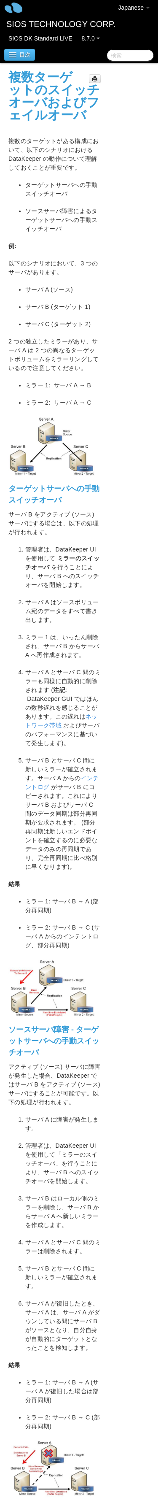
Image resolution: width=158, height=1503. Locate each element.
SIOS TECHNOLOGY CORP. (60, 24)
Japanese (134, 7)
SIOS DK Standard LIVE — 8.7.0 (54, 38)
